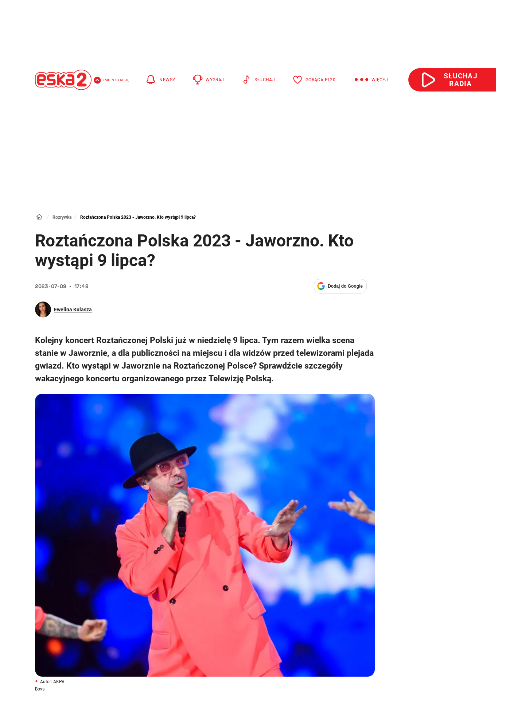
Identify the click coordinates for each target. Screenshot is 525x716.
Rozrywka (61, 217)
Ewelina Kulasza (73, 309)
